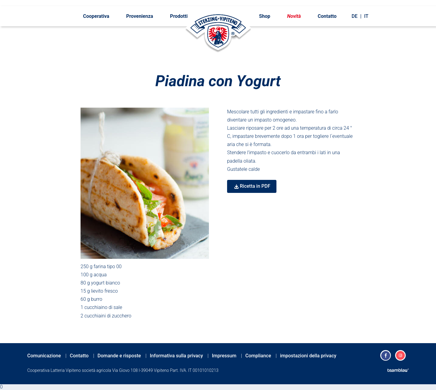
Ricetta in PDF (255, 186)
